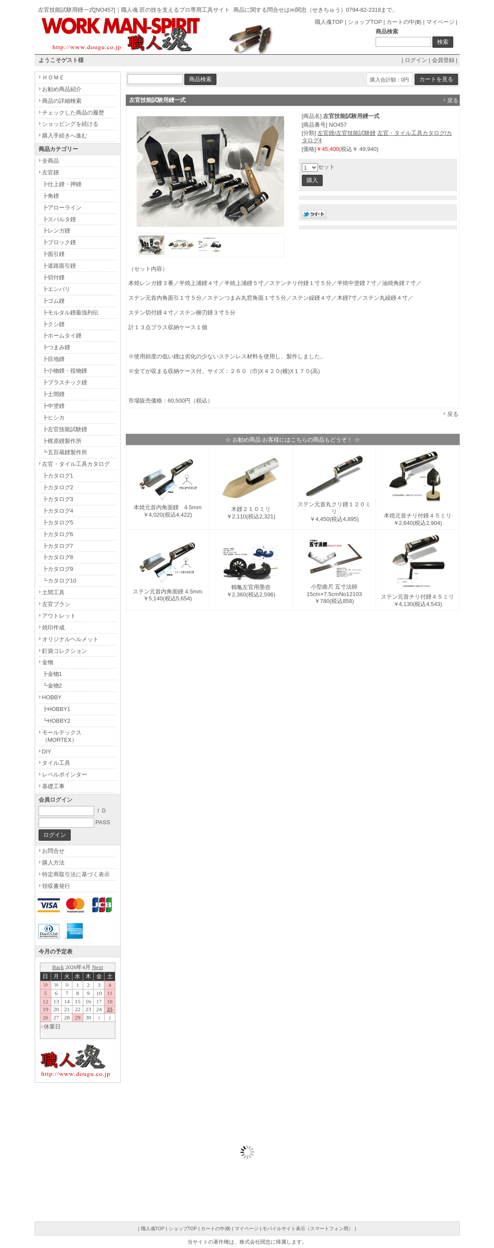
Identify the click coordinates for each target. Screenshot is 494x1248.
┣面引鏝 (53, 254)
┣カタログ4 (57, 511)
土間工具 (53, 592)
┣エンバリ (56, 289)
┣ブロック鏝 (59, 242)
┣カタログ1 (57, 475)
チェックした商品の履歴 (73, 112)
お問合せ (53, 851)
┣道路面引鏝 (59, 265)
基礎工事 (53, 786)
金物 (47, 662)
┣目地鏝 (53, 359)
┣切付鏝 (53, 277)
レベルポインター (64, 774)
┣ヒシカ (53, 417)
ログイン (416, 60)
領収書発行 (56, 886)
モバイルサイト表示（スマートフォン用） (307, 1228)
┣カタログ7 (57, 546)
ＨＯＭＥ (53, 77)
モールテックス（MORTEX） (62, 736)
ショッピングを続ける (70, 124)
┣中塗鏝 (53, 406)
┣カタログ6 (57, 534)
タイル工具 (56, 763)
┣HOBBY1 (56, 709)
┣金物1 (52, 674)
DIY (47, 751)
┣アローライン (62, 207)
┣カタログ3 (57, 499)
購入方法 (53, 862)
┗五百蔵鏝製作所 (64, 452)
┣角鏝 (50, 196)
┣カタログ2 (57, 487)
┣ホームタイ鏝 (62, 335)
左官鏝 (50, 172)
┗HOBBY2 (56, 720)
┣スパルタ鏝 (59, 219)
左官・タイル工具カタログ (76, 464)
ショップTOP (365, 22)
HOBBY (52, 697)
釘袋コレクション (64, 651)
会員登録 (443, 60)
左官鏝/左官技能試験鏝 (346, 133)
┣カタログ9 (57, 569)
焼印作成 (53, 627)
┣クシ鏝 (53, 324)
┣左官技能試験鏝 (64, 429)
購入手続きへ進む (64, 135)
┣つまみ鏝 (56, 347)
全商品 (50, 160)
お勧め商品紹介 (62, 89)
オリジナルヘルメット (70, 639)
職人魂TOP (329, 22)
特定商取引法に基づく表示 (76, 874)
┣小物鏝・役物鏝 (64, 370)
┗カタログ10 (59, 580)
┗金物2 (52, 685)
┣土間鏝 (53, 394)
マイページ (440, 22)
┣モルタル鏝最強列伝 (70, 312)
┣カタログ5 (57, 522)
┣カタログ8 (57, 557)
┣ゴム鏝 (53, 301)
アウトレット (59, 616)
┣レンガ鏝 (56, 230)
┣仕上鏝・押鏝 (62, 184)
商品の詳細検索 (62, 101)
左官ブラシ (56, 604)
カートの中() (404, 22)
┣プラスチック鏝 (64, 382)
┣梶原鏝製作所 (62, 441)
